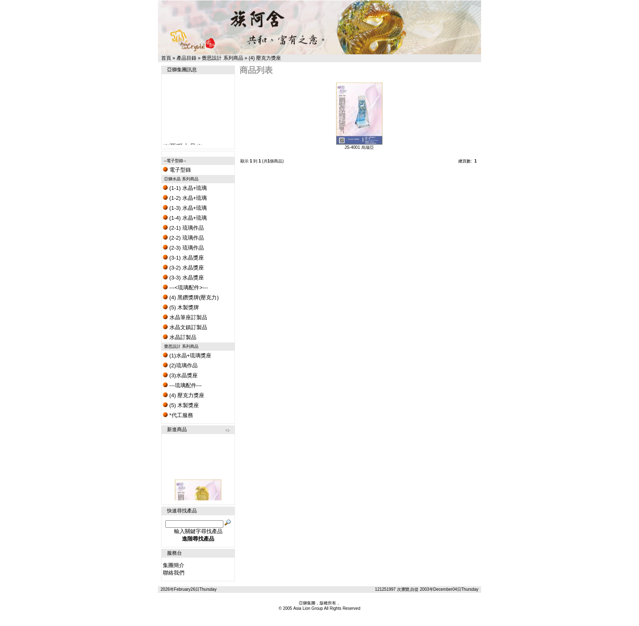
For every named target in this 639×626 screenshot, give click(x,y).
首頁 (166, 58)
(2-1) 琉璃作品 (183, 228)
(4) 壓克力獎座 (265, 58)
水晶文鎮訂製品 (185, 327)
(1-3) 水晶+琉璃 (185, 208)
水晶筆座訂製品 (185, 317)
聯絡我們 (173, 573)
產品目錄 (186, 58)
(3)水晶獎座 (180, 375)
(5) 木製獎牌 (181, 307)
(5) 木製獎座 (181, 405)
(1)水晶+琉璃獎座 (187, 355)
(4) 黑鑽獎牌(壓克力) (191, 297)
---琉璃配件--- (182, 385)
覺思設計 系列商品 (222, 58)
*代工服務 (178, 415)
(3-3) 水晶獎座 (183, 277)
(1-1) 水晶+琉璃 (185, 188)
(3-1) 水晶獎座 (183, 258)
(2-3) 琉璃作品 (183, 248)
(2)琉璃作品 (180, 365)
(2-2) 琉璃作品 (183, 238)
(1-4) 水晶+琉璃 (185, 218)
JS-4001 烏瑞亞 (358, 147)
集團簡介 (173, 565)
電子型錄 (177, 170)
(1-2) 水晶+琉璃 (185, 198)
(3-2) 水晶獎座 (183, 267)
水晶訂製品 (179, 337)
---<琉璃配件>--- (185, 287)
